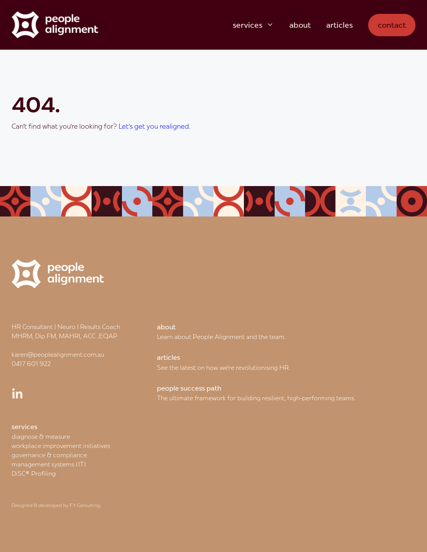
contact (392, 25)
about (300, 25)
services (257, 25)
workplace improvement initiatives (61, 446)
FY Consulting (85, 505)
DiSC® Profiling (34, 473)
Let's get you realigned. (154, 126)
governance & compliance (49, 455)
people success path (189, 388)
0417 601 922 (31, 363)
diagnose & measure (41, 436)
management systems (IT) (49, 464)
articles (339, 25)
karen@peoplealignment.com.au (58, 354)
